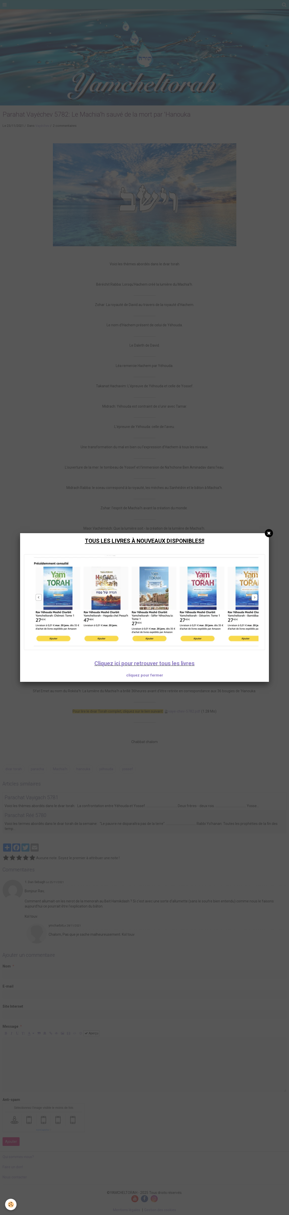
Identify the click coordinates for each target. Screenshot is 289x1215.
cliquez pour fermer (144, 675)
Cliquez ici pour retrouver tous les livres (144, 663)
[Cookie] (11, 1204)
